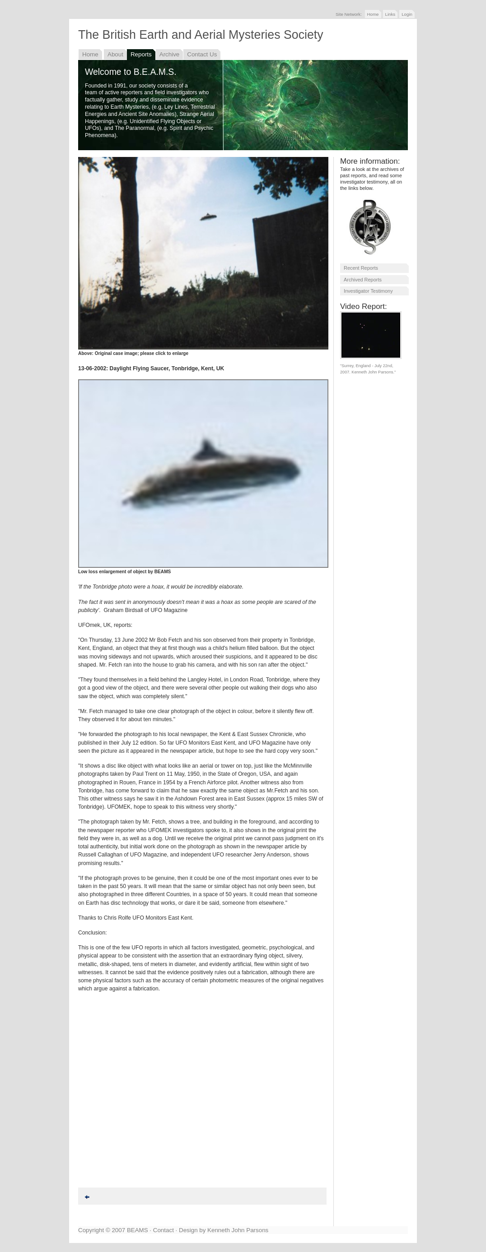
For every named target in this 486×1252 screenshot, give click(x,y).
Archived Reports (363, 279)
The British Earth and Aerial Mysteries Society (200, 34)
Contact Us (202, 54)
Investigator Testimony (368, 291)
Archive (169, 54)
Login (407, 14)
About (115, 54)
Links (390, 14)
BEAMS (137, 1230)
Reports (141, 54)
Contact (163, 1230)
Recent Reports (361, 268)
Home (373, 14)
